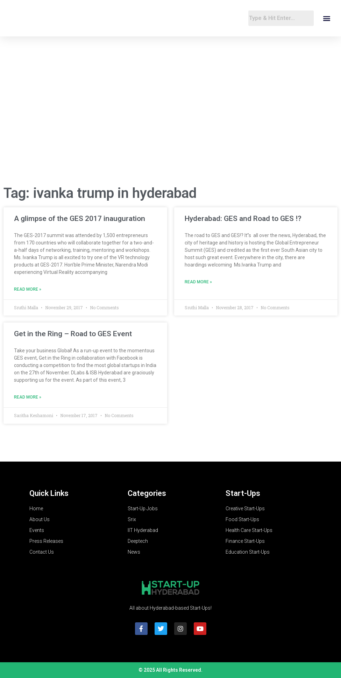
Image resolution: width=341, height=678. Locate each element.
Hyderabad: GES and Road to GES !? (243, 218)
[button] (326, 18)
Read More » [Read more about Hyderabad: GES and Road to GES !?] (198, 281)
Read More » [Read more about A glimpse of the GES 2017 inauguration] (27, 289)
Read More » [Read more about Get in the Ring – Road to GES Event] (27, 397)
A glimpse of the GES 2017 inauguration (79, 218)
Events (36, 530)
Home (36, 508)
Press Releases (46, 541)
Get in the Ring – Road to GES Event (73, 334)
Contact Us (41, 552)
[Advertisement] (170, 123)
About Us (39, 519)
